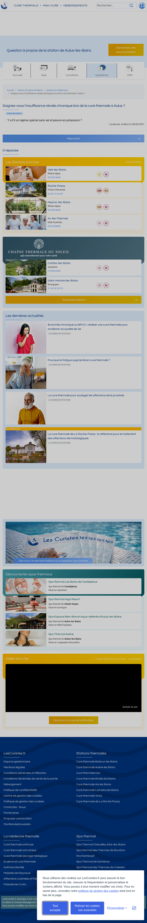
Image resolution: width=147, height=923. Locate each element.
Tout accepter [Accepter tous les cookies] (55, 908)
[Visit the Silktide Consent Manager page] (134, 908)
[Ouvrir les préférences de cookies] (117, 908)
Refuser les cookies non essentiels (87, 908)
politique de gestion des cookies (98, 890)
